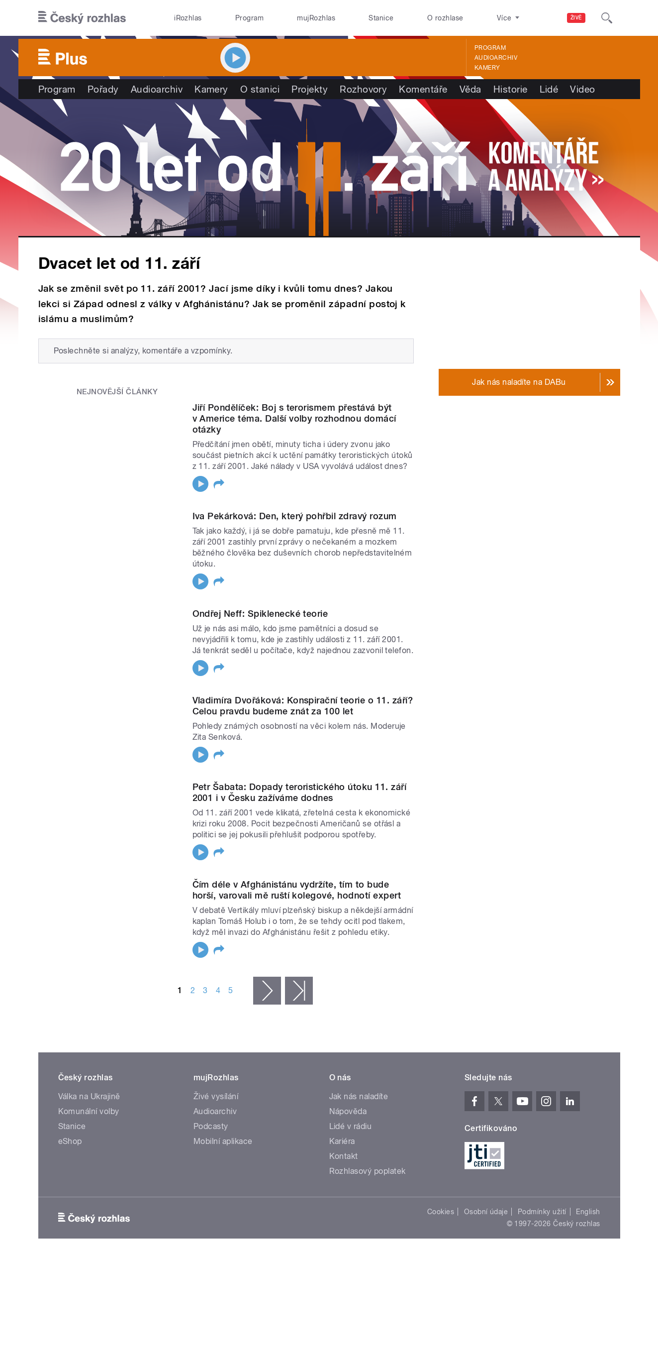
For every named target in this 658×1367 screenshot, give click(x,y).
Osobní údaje (486, 1219)
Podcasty (210, 1134)
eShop (70, 1148)
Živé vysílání (215, 1104)
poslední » (299, 998)
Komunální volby (88, 1119)
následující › (267, 998)
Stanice (381, 18)
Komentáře (423, 89)
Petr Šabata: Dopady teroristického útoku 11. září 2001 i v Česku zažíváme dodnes (299, 799)
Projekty (309, 89)
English (588, 1219)
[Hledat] (606, 18)
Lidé (549, 89)
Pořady (103, 89)
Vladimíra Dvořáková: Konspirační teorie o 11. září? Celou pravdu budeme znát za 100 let (302, 709)
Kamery (487, 67)
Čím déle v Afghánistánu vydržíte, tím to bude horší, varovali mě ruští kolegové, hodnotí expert (296, 897)
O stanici (260, 89)
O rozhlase (445, 18)
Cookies (440, 1219)
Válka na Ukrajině (89, 1104)
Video (582, 89)
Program (249, 18)
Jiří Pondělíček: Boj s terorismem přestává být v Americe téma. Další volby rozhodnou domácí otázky (294, 418)
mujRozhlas (316, 18)
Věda (470, 89)
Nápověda (348, 1119)
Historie (510, 89)
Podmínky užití (542, 1219)
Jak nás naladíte (358, 1104)
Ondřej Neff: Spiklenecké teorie (260, 613)
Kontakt (343, 1163)
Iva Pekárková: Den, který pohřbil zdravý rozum (294, 516)
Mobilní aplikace (223, 1148)
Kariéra (342, 1148)
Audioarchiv (495, 57)
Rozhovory (363, 89)
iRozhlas (188, 18)
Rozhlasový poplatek (367, 1178)
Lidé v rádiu (350, 1134)
